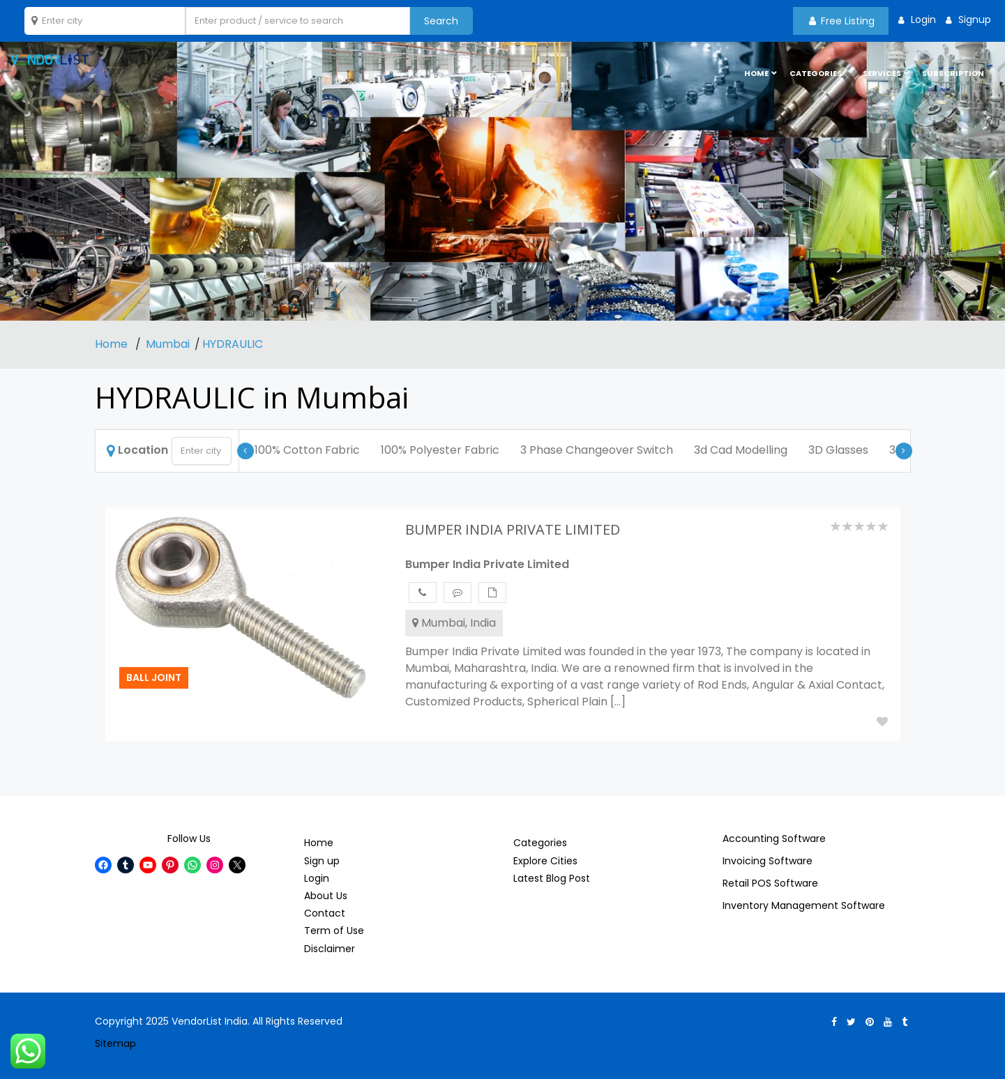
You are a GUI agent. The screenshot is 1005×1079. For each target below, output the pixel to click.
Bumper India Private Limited (487, 564)
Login (922, 19)
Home (112, 344)
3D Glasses (838, 450)
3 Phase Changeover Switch (596, 450)
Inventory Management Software (804, 905)
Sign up (322, 861)
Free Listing (842, 21)
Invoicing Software (768, 861)
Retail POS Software (770, 883)
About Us (325, 896)
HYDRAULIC (232, 344)
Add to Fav (882, 721)
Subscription (953, 73)
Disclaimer (329, 949)
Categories (815, 73)
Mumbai (168, 344)
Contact (324, 913)
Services (882, 73)
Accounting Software (774, 838)
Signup (973, 19)
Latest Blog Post (551, 878)
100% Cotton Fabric (307, 450)
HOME (756, 73)
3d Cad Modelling (740, 450)
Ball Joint (153, 677)
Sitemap (115, 1043)
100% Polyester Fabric (440, 450)
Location (137, 450)
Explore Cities (545, 861)
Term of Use (334, 931)
